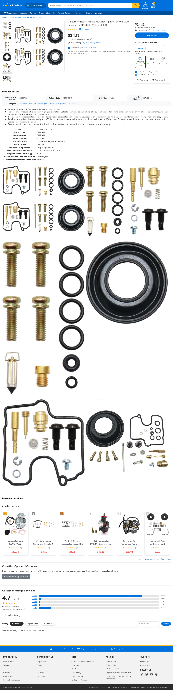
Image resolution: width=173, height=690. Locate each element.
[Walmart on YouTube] (151, 674)
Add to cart (152, 35)
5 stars (34, 596)
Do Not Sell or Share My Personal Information (128, 687)
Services (23, 13)
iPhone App (144, 661)
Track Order (100, 649)
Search (166, 623)
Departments (10, 13)
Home (4, 17)
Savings (33, 13)
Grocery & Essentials (46, 13)
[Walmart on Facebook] (141, 674)
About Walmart (8, 661)
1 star (35, 608)
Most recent (16, 623)
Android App (145, 665)
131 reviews (86, 29)
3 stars (34, 602)
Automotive (12, 17)
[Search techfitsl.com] (90, 5)
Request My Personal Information (118, 672)
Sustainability (8, 676)
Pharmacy (78, 13)
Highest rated (32, 623)
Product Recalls (77, 676)
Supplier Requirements (11, 680)
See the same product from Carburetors (155, 559)
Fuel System (60, 103)
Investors (6, 672)
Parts (40, 17)
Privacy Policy (111, 665)
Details (155, 75)
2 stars (34, 605)
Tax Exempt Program (79, 680)
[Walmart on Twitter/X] (146, 674)
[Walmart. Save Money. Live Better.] (13, 5)
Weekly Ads (117, 649)
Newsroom (7, 669)
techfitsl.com (91, 47)
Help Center (83, 649)
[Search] (136, 5)
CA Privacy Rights (112, 669)
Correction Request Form (16, 576)
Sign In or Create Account (61, 649)
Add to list (142, 80)
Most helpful (49, 623)
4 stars (34, 599)
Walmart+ (41, 672)
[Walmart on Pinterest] (156, 674)
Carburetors (71, 103)
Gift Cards (41, 676)
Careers (89, 13)
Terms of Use (111, 661)
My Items (98, 13)
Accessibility (76, 672)
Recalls (74, 669)
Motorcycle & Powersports (27, 17)
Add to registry (159, 80)
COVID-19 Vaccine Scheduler (82, 661)
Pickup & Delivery (64, 13)
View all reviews (11, 615)
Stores (39, 665)
